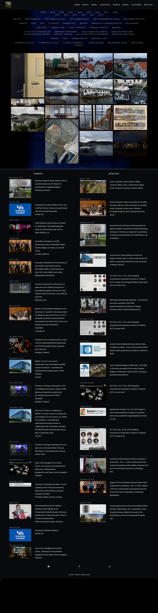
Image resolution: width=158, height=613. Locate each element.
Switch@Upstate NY (134, 19)
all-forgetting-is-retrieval (92, 34)
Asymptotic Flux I (25, 42)
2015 (57, 15)
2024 (43, 12)
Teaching (136, 5)
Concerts (104, 5)
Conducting (58, 27)
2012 (83, 15)
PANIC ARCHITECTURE (122, 32)
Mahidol (116, 27)
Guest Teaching (77, 27)
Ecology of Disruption (38, 32)
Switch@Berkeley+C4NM (106, 19)
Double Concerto (73, 42)
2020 (79, 12)
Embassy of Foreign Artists (106, 23)
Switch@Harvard (79, 19)
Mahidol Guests (99, 27)
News (94, 5)
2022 (61, 12)
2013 (75, 15)
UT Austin (54, 23)
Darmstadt (69, 23)
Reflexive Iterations (123, 34)
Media (126, 5)
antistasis (137, 42)
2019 (89, 12)
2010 (100, 15)
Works (116, 5)
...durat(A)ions (95, 42)
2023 (52, 12)
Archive (148, 5)
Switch (17, 19)
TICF (42, 23)
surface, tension (63, 34)
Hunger (54, 38)
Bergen (83, 23)
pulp (65, 38)
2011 (92, 15)
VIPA (33, 23)
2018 (97, 12)
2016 (115, 12)
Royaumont (132, 23)
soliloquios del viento (94, 32)
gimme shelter (79, 38)
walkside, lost (99, 38)
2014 (66, 15)
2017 (106, 12)
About (85, 5)
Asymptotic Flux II (49, 42)
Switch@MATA (32, 19)
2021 (70, 12)
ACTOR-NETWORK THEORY (37, 34)
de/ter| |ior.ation (117, 42)
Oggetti (78, 45)
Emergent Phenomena (66, 32)
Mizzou (23, 23)
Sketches (42, 27)
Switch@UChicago (55, 19)
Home (77, 5)
